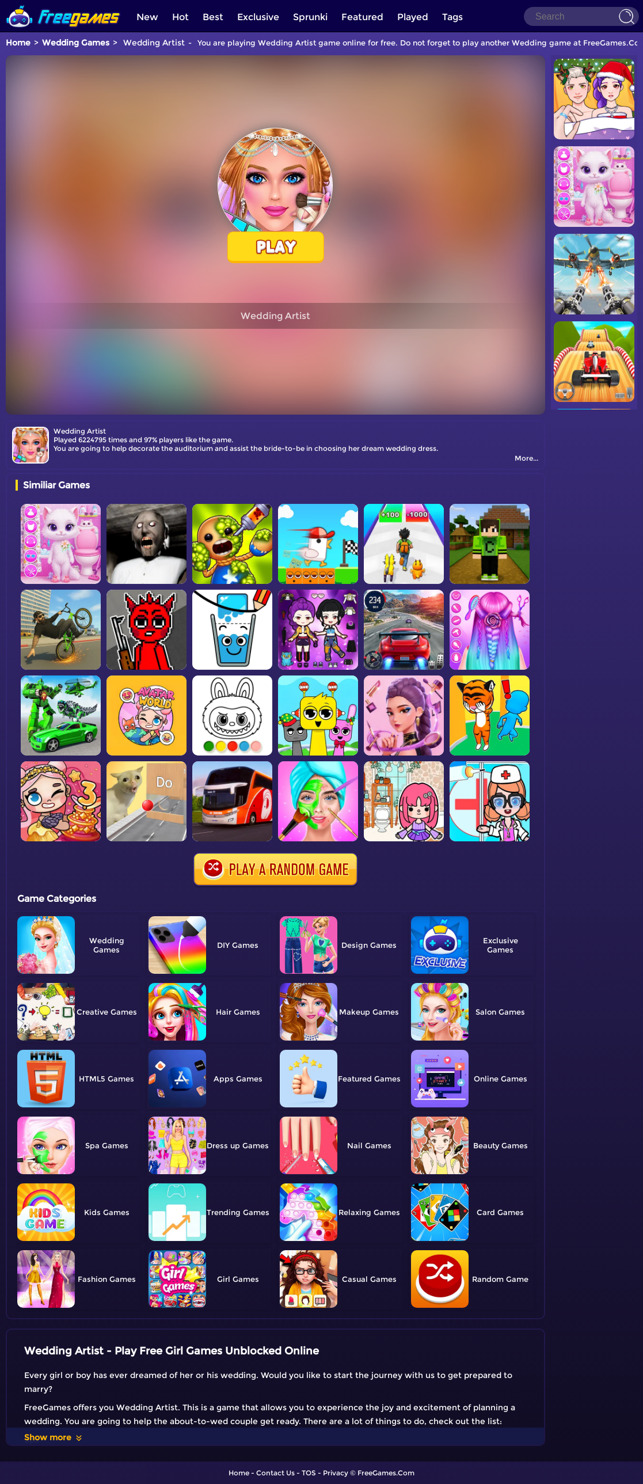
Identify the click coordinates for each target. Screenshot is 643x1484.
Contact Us (275, 1472)
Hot (180, 17)
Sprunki (310, 17)
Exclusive (258, 17)
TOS (309, 1472)
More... (526, 458)
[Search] (581, 16)
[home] (63, 4)
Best (213, 17)
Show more (53, 1437)
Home (18, 42)
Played (412, 17)
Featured (362, 17)
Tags (452, 17)
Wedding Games (75, 42)
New (147, 17)
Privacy (335, 1472)
